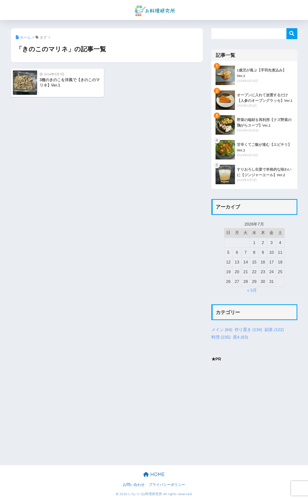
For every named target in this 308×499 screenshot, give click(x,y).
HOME (154, 474)
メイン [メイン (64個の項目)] (222, 330)
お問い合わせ (134, 485)
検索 (291, 33)
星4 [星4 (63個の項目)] (240, 337)
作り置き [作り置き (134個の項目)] (248, 330)
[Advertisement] (254, 401)
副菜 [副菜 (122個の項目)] (274, 330)
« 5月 (252, 290)
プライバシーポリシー (167, 485)
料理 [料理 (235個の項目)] (221, 337)
